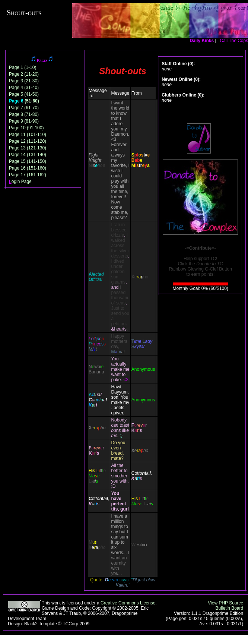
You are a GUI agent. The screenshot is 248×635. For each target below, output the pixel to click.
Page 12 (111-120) (27, 141)
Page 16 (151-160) (27, 168)
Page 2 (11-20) (24, 74)
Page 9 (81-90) (24, 121)
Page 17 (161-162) (27, 174)
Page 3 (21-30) (24, 80)
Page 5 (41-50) (24, 94)
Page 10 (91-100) (26, 127)
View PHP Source (225, 603)
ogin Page (20, 181)
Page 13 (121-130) (27, 148)
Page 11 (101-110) (27, 134)
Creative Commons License (128, 603)
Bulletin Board (229, 608)
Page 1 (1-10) (22, 67)
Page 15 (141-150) (27, 161)
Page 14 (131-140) (27, 154)
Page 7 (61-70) (24, 107)
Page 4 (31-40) (24, 87)
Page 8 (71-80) (24, 114)
